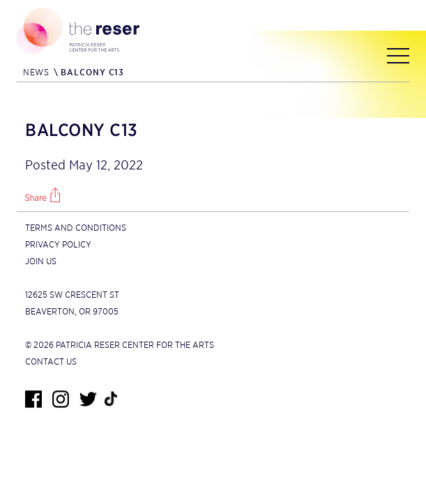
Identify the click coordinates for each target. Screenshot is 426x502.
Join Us (40, 261)
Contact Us (51, 361)
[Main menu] (398, 58)
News (36, 72)
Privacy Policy (58, 244)
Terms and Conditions (75, 227)
